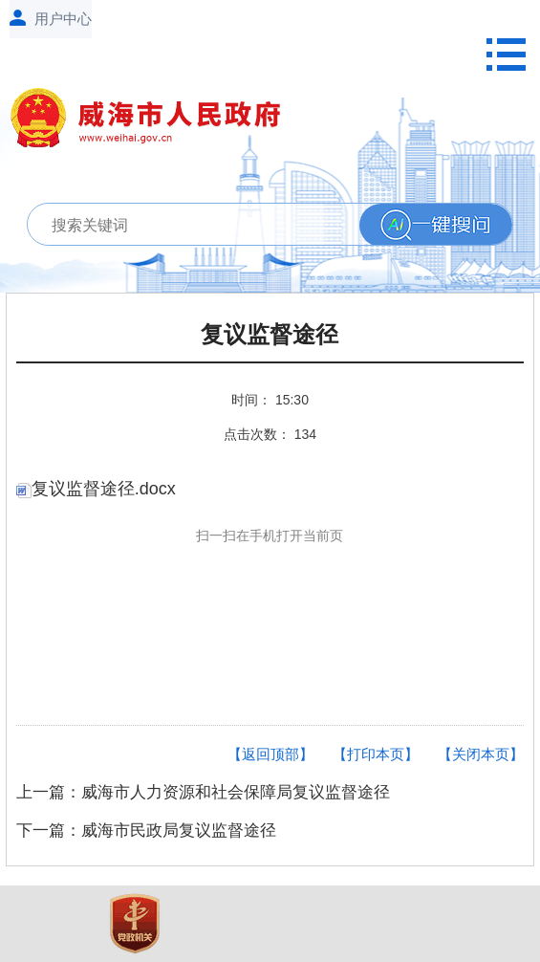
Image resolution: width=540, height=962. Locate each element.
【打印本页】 (376, 754)
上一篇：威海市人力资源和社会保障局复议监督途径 (203, 792)
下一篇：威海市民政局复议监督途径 (146, 830)
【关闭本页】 (481, 754)
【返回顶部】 (270, 754)
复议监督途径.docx (96, 488)
